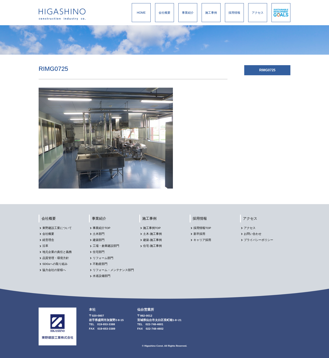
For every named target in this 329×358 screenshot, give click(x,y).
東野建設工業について (57, 228)
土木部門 (98, 233)
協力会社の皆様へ (54, 270)
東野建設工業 (66, 14)
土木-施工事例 (152, 233)
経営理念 (48, 240)
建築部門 (98, 240)
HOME (141, 12)
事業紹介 (188, 12)
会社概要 (164, 12)
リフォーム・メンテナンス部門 (113, 270)
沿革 (45, 245)
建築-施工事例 (152, 240)
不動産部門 (100, 264)
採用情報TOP (202, 228)
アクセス (258, 12)
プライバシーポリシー (258, 240)
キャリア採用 (202, 240)
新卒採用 (199, 233)
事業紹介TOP (101, 228)
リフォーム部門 (103, 258)
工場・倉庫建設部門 (106, 245)
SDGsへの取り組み (55, 264)
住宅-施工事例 (152, 245)
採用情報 (234, 12)
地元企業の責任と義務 (57, 252)
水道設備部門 (101, 275)
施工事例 (211, 12)
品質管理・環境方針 (55, 258)
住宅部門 (98, 252)
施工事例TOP (152, 228)
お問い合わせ (252, 233)
